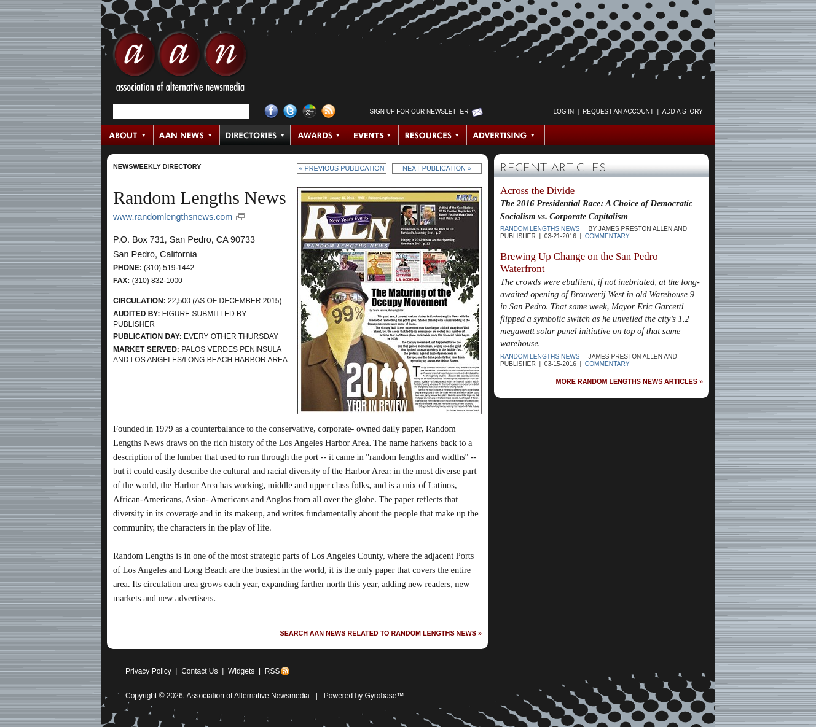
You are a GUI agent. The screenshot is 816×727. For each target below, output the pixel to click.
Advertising (505, 135)
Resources (433, 135)
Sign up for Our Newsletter (419, 111)
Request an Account (618, 111)
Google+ (309, 111)
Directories (255, 135)
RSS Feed (328, 111)
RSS (272, 671)
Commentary (607, 236)
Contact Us (199, 671)
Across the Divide (537, 190)
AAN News (187, 135)
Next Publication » (436, 168)
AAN (180, 64)
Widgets (241, 671)
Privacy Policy (148, 671)
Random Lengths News (540, 228)
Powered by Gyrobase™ (364, 695)
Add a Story (682, 111)
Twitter (290, 111)
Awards (319, 135)
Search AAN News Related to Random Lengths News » (381, 633)
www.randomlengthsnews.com (172, 216)
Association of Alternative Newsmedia (248, 695)
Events (373, 135)
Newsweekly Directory (157, 166)
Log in (563, 111)
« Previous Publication (342, 168)
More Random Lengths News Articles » (629, 381)
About (127, 135)
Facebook (271, 111)
